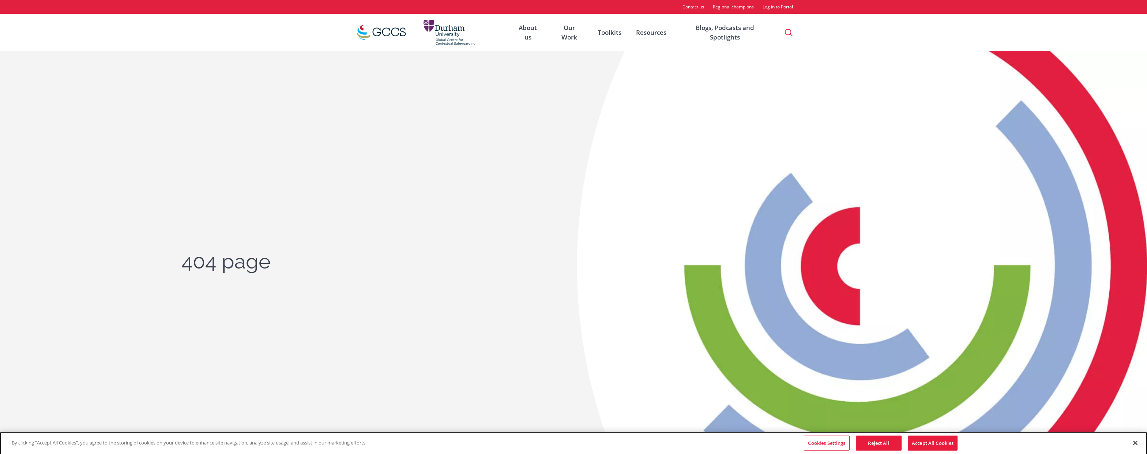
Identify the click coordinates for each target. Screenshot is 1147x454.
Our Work (569, 32)
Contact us (693, 7)
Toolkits (609, 32)
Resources (651, 32)
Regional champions (733, 7)
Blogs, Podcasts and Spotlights (725, 32)
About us (528, 32)
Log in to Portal (778, 7)
